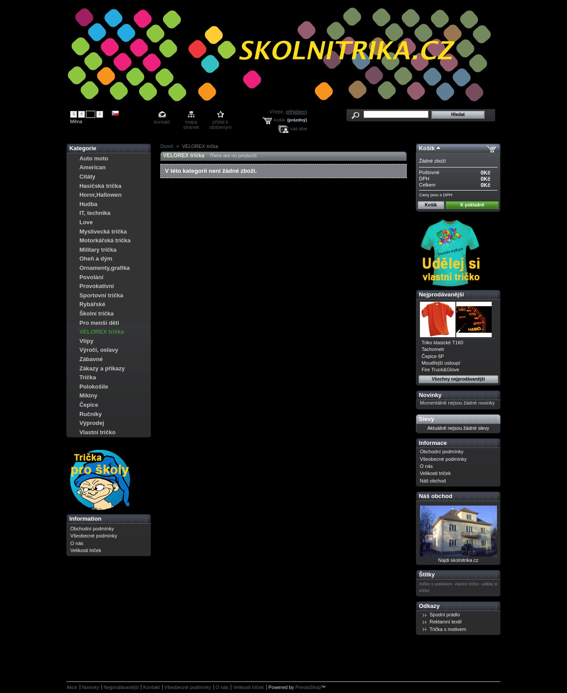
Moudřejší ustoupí (441, 363)
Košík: (280, 119)
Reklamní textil (446, 621)
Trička (87, 377)
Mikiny (88, 395)
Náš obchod (433, 480)
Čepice (88, 404)
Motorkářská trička (105, 240)
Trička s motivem (448, 629)
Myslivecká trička (103, 231)
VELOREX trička (101, 331)
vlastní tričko (466, 583)
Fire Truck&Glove (440, 369)
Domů (166, 146)
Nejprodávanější (441, 294)
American (92, 167)
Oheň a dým (95, 258)
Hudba (88, 204)
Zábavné (91, 359)
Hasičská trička (100, 186)
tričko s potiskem (435, 583)
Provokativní (96, 286)
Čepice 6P (433, 356)
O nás (76, 543)
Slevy (426, 419)
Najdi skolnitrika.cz (458, 560)
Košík (427, 148)
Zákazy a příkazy (102, 368)
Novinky (430, 395)
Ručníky (90, 414)
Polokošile (93, 386)
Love (86, 222)
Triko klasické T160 (442, 342)
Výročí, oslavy (98, 349)
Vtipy (86, 341)
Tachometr (433, 349)
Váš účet (298, 128)
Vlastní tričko (97, 432)
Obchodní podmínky (92, 528)
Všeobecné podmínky (93, 535)
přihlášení (296, 111)
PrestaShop (308, 687)
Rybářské (92, 304)
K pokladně (472, 204)
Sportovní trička (101, 295)
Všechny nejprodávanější (458, 379)
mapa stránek (191, 122)
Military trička (98, 249)
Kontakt (151, 687)
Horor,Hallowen (100, 194)
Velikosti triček (85, 550)
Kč (91, 114)
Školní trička (96, 313)
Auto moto (93, 158)
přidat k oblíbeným (220, 122)
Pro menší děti (99, 322)
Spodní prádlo (445, 614)
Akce (71, 687)
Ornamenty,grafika (104, 268)
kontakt (162, 122)
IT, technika (94, 213)
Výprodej (91, 423)
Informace (433, 443)
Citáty (87, 176)
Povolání (91, 277)
